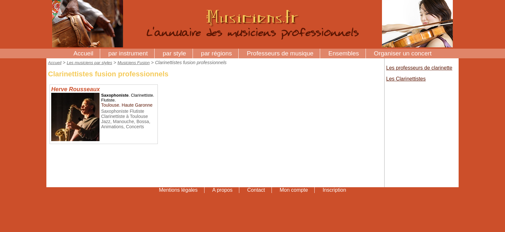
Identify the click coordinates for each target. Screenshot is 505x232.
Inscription (334, 190)
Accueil (83, 53)
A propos (222, 190)
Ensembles (344, 53)
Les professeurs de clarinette (419, 68)
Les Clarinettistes (406, 79)
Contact (256, 190)
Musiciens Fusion (134, 62)
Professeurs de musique (280, 53)
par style (174, 53)
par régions (216, 53)
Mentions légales (178, 190)
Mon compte (294, 190)
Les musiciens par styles (89, 62)
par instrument (128, 53)
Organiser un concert (403, 53)
